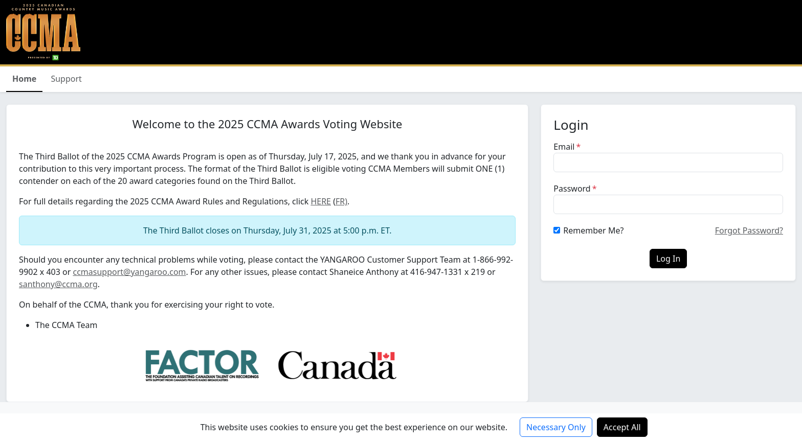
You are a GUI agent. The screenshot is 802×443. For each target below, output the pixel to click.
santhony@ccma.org (58, 284)
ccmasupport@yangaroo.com (129, 271)
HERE (320, 201)
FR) (341, 201)
